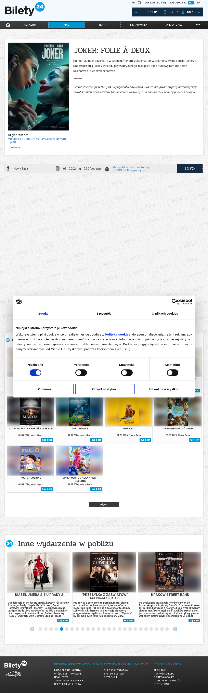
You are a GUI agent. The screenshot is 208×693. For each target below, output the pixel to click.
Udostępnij (14, 147)
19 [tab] (136, 629)
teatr (102, 24)
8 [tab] (78, 629)
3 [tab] (51, 629)
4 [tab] (56, 629)
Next (175, 629)
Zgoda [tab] (43, 313)
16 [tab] (120, 629)
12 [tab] (99, 629)
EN (198, 2)
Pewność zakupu (164, 673)
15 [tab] (115, 629)
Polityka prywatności (167, 680)
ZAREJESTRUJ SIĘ (155, 2)
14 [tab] (109, 629)
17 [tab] (125, 629)
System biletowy (114, 673)
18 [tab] (130, 629)
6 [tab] (67, 629)
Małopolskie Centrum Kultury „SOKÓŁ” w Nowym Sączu (131, 169)
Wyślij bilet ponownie (67, 673)
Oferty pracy (162, 684)
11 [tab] (93, 629)
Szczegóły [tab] (103, 313)
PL (190, 2)
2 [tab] (46, 629)
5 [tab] (62, 629)
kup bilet (47, 440)
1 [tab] (41, 629)
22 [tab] (152, 629)
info (190, 168)
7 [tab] (72, 629)
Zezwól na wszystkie (163, 389)
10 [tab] (88, 629)
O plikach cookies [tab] (165, 313)
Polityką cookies (117, 334)
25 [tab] (167, 629)
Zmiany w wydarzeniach (68, 680)
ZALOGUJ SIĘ (178, 2)
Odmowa (44, 389)
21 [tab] (146, 629)
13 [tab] (104, 629)
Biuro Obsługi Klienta (67, 670)
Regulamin (160, 670)
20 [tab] (141, 629)
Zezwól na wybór (104, 389)
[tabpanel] (38, 588)
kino (66, 24)
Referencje (110, 677)
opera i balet (175, 24)
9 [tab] (83, 629)
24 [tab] (162, 629)
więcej (104, 504)
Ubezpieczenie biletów (67, 684)
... (198, 24)
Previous (32, 629)
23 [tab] (157, 629)
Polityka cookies (164, 677)
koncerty (30, 24)
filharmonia (138, 24)
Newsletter (61, 677)
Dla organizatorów (116, 670)
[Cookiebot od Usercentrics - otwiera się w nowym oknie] (174, 302)
